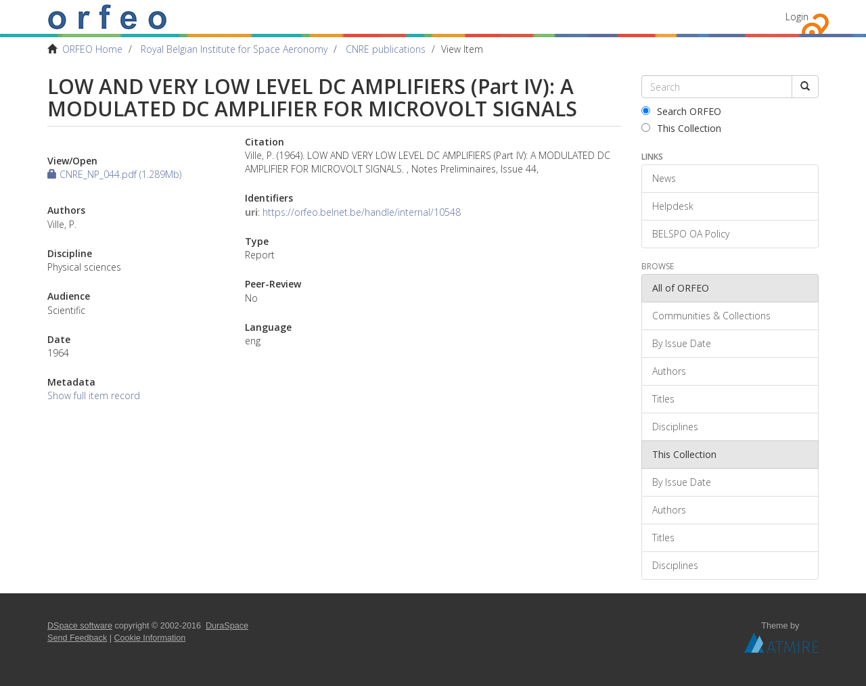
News (664, 178)
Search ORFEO (681, 111)
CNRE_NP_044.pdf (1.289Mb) (114, 174)
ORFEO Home (92, 49)
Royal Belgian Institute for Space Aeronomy (234, 49)
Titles (663, 398)
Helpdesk (672, 206)
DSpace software (79, 626)
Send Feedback (77, 638)
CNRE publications (386, 49)
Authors (669, 371)
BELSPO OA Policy (690, 233)
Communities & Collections (711, 315)
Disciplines (675, 426)
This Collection (681, 128)
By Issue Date (681, 343)
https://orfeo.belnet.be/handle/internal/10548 (362, 212)
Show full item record (93, 395)
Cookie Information (150, 638)
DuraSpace (227, 626)
